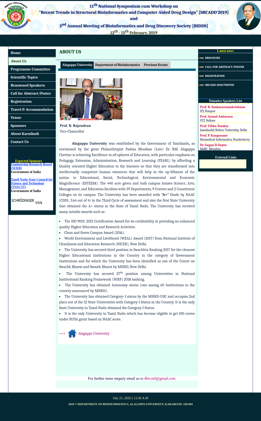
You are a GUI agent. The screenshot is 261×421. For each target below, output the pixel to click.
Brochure (209, 58)
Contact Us (20, 142)
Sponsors (18, 126)
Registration (21, 101)
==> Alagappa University (84, 333)
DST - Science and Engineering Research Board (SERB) (31, 165)
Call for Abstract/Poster (31, 93)
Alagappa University (77, 65)
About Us (18, 61)
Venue (16, 118)
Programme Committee (30, 69)
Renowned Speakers (28, 85)
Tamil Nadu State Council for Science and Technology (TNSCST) (32, 184)
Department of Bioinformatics (117, 65)
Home (16, 53)
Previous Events (156, 65)
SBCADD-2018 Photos (216, 85)
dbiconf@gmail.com (159, 378)
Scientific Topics (24, 77)
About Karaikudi (25, 134)
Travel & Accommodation (32, 109)
